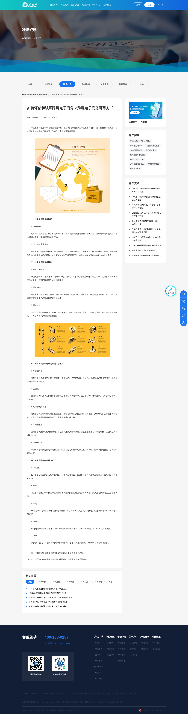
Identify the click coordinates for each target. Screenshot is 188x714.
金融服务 (121, 661)
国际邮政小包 (151, 150)
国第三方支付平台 (137, 159)
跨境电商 (65, 5)
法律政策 (156, 636)
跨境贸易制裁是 (153, 164)
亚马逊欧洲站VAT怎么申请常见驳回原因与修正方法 (50, 598)
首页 (24, 94)
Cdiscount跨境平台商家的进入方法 (146, 245)
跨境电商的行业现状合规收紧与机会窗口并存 (48, 606)
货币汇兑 (98, 655)
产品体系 (98, 636)
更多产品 (75, 5)
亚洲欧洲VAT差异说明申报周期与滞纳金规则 (48, 602)
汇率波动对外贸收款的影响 (140, 141)
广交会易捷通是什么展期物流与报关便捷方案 (48, 589)
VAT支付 (98, 679)
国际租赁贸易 (135, 168)
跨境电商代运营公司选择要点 (144, 250)
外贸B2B (54, 5)
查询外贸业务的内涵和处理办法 (145, 255)
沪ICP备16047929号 (69, 710)
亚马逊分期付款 (136, 146)
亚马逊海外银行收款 (137, 155)
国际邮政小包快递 (152, 146)
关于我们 (107, 5)
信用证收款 (98, 667)
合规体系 (110, 643)
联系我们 (133, 655)
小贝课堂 (144, 643)
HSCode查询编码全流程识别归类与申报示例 (48, 593)
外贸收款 (121, 643)
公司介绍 (133, 643)
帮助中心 (96, 5)
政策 (156, 643)
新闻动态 (133, 649)
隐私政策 (156, 649)
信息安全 (110, 655)
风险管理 (110, 649)
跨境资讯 (32, 94)
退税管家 (98, 673)
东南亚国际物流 (136, 150)
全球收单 (98, 661)
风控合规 (86, 5)
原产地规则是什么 (137, 164)
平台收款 (121, 649)
